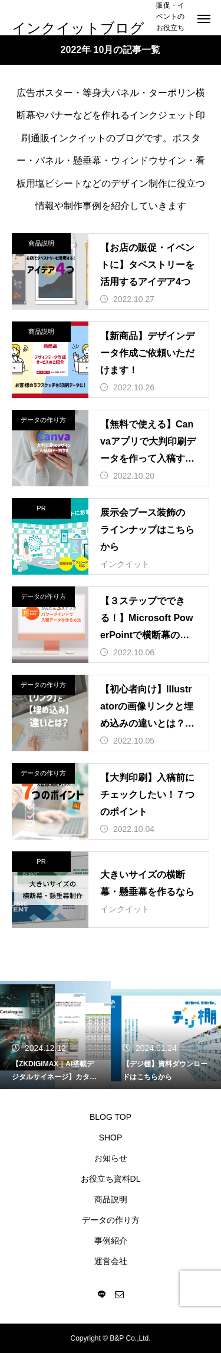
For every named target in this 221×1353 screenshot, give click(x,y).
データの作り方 (43, 419)
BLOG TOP (110, 1117)
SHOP (111, 1137)
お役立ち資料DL (111, 1178)
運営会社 (110, 1261)
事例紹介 (110, 1240)
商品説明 (41, 243)
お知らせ (110, 1158)
